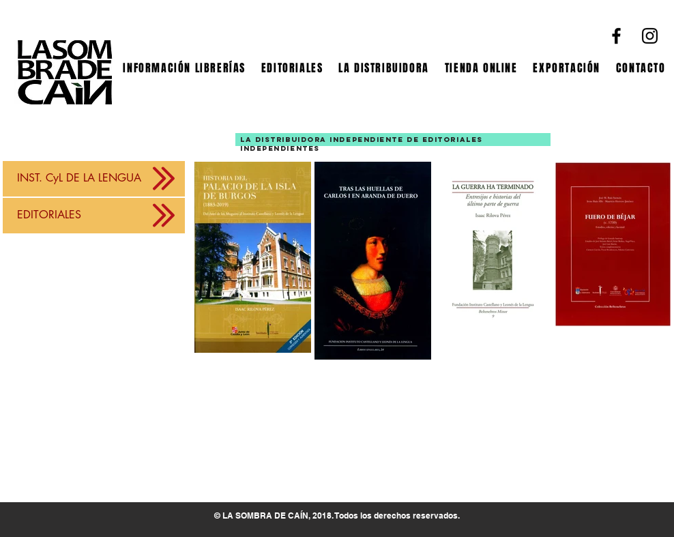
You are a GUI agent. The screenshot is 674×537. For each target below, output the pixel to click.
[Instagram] (649, 35)
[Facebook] (616, 35)
